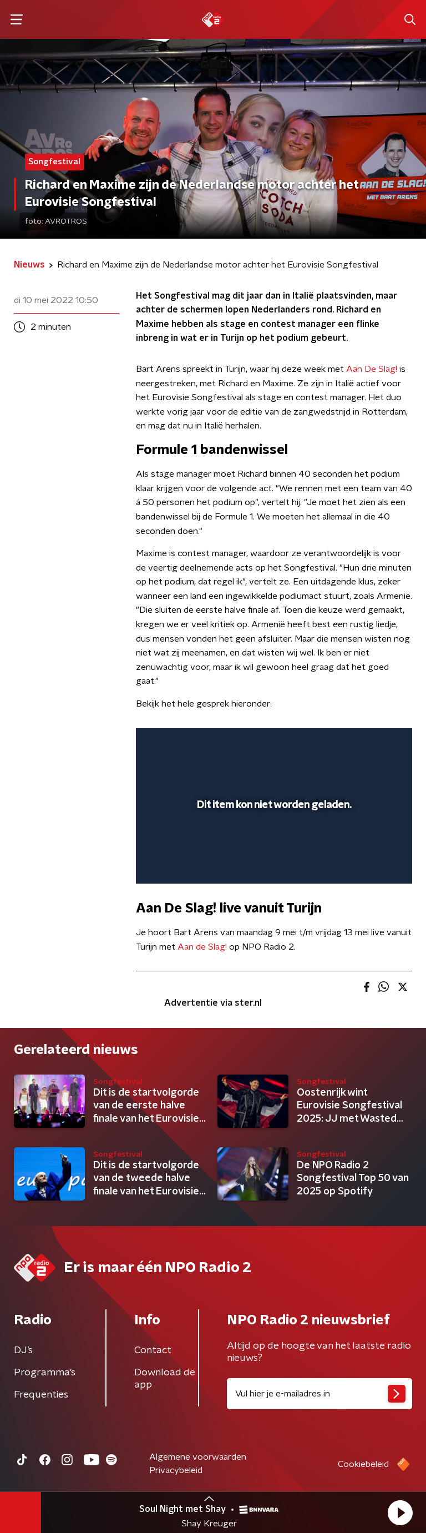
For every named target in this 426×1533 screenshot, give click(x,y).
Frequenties (41, 1395)
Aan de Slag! (202, 946)
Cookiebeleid (363, 1464)
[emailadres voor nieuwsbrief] (319, 1393)
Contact (152, 1350)
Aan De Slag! (371, 369)
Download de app (164, 1379)
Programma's (44, 1373)
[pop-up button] (352, 743)
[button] (400, 1512)
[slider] (272, 863)
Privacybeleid (175, 1470)
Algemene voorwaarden (197, 1457)
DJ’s (23, 1350)
